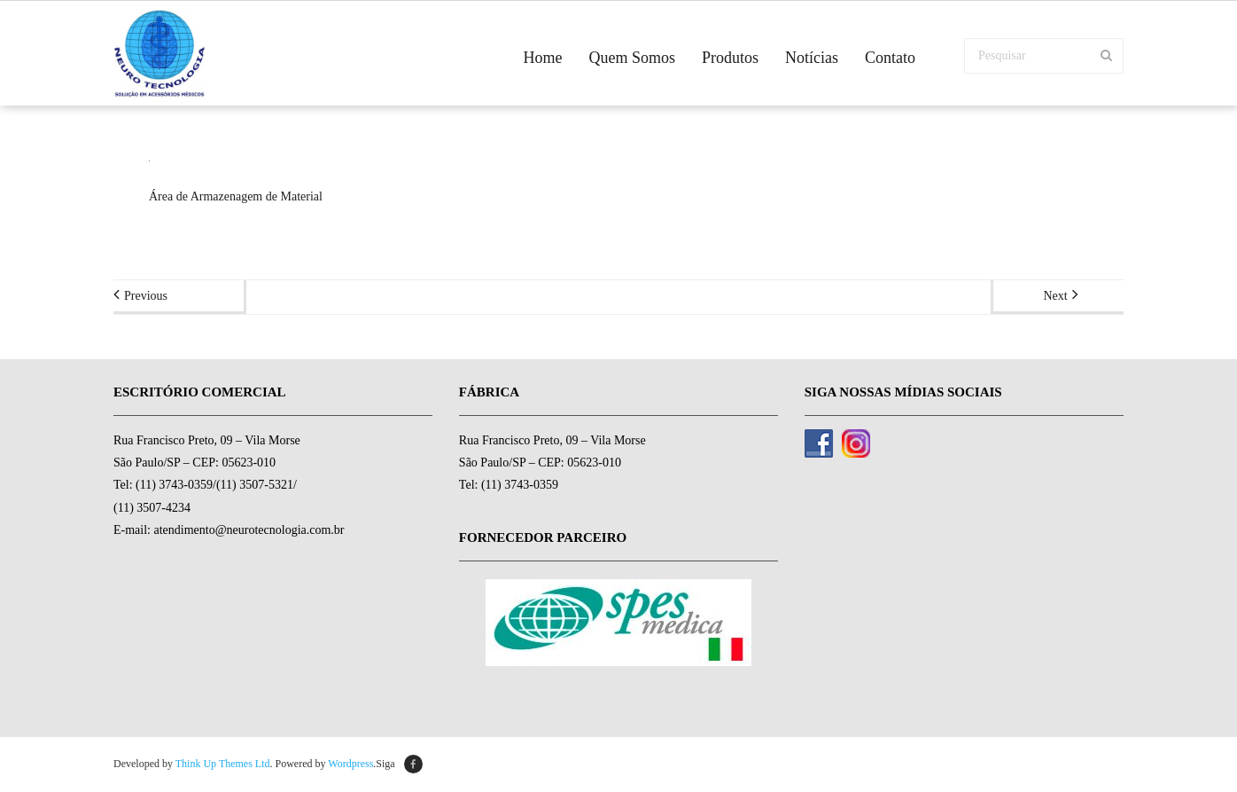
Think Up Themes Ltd (222, 763)
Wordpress (350, 763)
